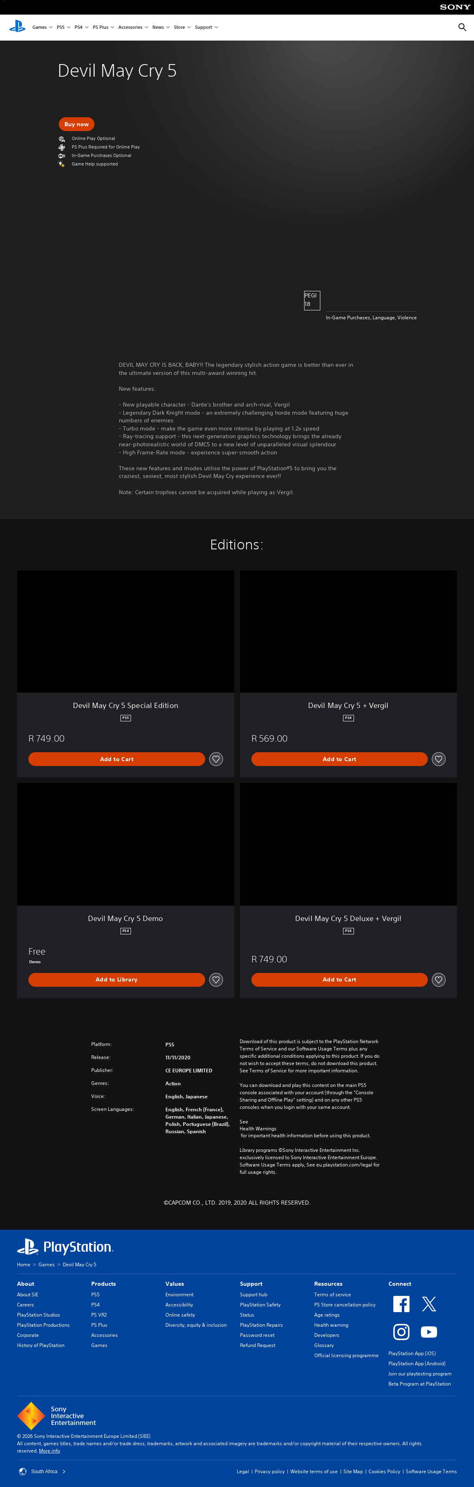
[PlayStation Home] (17, 28)
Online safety (180, 1314)
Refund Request (257, 1345)
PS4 (79, 28)
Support (203, 28)
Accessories (130, 28)
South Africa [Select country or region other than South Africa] (42, 1471)
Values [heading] (174, 1283)
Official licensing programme (346, 1355)
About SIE (27, 1294)
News (158, 28)
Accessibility (179, 1304)
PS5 (60, 28)
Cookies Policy (384, 1471)
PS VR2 (99, 1314)
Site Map (353, 1471)
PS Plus (100, 28)
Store (179, 28)
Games (39, 28)
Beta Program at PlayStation (419, 1383)
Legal (243, 1471)
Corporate (28, 1335)
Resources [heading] (328, 1283)
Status (247, 1314)
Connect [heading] (399, 1283)
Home (23, 1264)
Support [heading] (251, 1283)
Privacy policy (270, 1471)
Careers (25, 1304)
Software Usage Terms (431, 1471)
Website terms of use (314, 1471)
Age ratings (327, 1314)
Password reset (257, 1335)
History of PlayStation (40, 1345)
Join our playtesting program (420, 1373)
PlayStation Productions (43, 1324)
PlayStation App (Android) (417, 1363)
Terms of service (332, 1294)
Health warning (331, 1324)
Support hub (253, 1294)
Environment (179, 1294)
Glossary (324, 1345)
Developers (326, 1335)
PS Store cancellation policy (344, 1304)
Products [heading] (103, 1283)
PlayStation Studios (38, 1314)
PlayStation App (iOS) (412, 1353)
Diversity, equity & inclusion (196, 1324)
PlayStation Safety (260, 1304)
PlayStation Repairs (261, 1324)
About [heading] (25, 1283)
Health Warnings (258, 1128)
